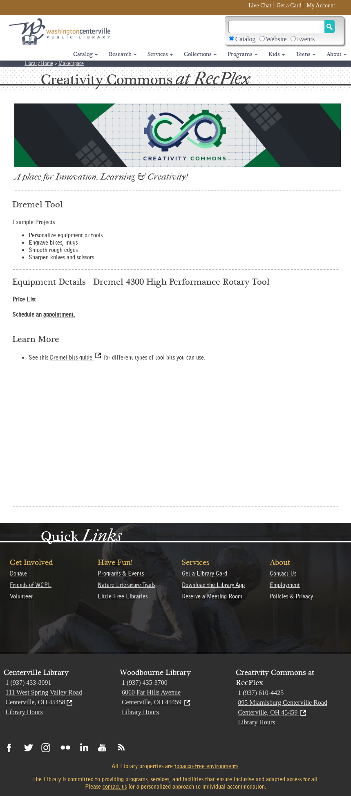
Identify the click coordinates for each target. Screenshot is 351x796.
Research (122, 54)
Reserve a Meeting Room (212, 596)
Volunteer (21, 596)
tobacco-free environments (206, 766)
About (336, 54)
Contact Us (283, 573)
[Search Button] (329, 26)
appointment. (59, 314)
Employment (285, 585)
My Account (320, 5)
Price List (24, 299)
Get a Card (289, 5)
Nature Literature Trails (126, 585)
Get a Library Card (204, 573)
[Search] (276, 26)
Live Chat (259, 5)
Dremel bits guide (76, 357)
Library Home (39, 63)
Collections (200, 54)
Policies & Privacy (291, 596)
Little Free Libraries (123, 596)
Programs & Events (121, 573)
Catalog (245, 39)
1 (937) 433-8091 (28, 682)
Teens (305, 54)
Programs (242, 54)
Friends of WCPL (30, 585)
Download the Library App (213, 585)
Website (276, 39)
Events (306, 39)
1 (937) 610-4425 (261, 692)
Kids (276, 54)
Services (160, 54)
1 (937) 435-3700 (145, 682)
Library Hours (24, 711)
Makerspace (71, 63)
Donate (18, 573)
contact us (115, 786)
